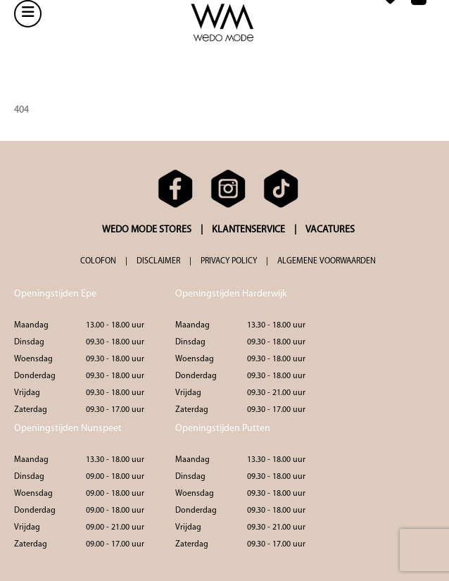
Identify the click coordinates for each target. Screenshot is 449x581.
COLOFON (98, 261)
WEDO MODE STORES (146, 230)
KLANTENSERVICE (248, 230)
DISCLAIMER (158, 261)
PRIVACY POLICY (229, 261)
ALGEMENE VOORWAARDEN (326, 261)
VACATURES (330, 230)
